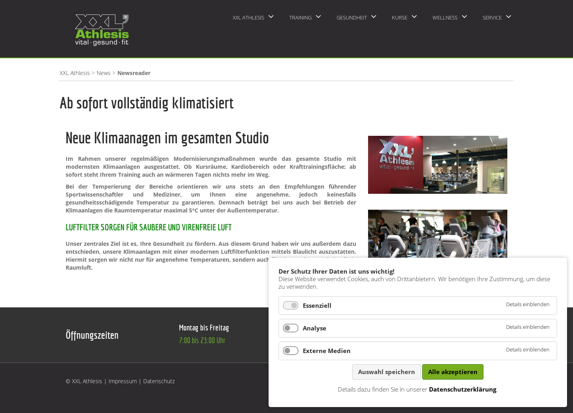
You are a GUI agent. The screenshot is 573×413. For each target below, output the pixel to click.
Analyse (314, 328)
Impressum (123, 381)
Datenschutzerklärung (462, 389)
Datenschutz (159, 381)
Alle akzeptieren (452, 372)
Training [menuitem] (300, 17)
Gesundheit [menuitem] (352, 17)
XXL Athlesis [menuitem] (248, 17)
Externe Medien (327, 351)
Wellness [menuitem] (445, 17)
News (104, 73)
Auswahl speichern (386, 372)
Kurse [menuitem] (399, 17)
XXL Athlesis (75, 73)
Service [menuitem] (492, 17)
